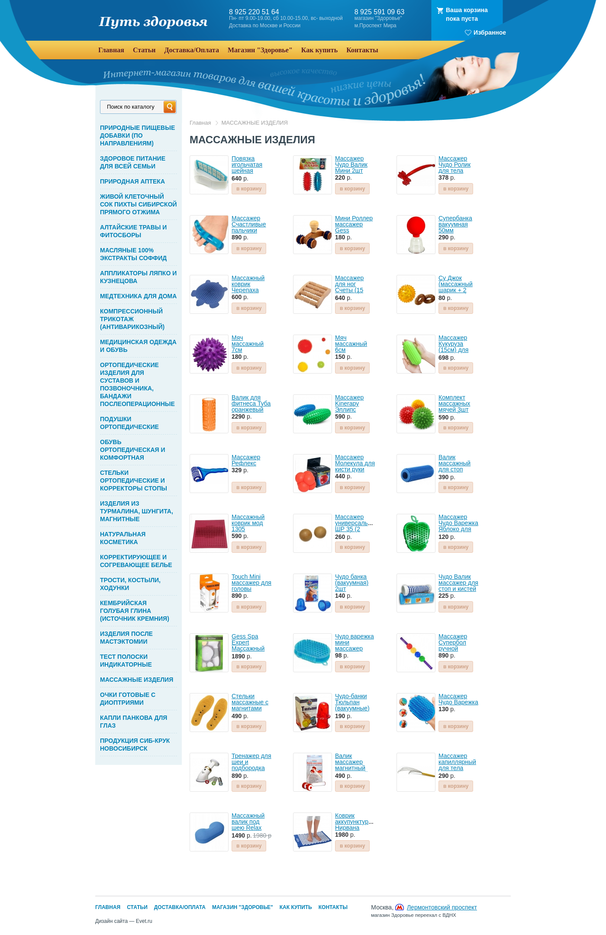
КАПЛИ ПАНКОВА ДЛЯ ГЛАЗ (133, 721)
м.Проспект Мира (375, 26)
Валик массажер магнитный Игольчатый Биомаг (351, 767)
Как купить (296, 907)
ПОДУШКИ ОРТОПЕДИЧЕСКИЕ (129, 423)
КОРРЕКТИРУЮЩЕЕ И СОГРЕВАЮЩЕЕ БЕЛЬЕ (136, 561)
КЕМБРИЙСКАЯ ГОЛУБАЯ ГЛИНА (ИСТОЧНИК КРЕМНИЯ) (134, 611)
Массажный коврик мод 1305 (248, 522)
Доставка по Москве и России (264, 26)
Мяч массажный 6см (351, 343)
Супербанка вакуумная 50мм (455, 224)
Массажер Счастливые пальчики (249, 224)
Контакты (333, 907)
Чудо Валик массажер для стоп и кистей (458, 582)
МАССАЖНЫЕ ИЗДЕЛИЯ (136, 679)
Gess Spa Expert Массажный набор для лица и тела (248, 648)
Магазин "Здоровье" (242, 907)
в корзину (248, 189)
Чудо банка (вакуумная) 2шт (351, 582)
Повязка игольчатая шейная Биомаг (247, 167)
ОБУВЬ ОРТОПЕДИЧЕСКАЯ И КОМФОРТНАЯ (132, 449)
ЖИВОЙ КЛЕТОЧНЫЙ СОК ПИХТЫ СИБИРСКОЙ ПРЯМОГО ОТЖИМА (138, 204)
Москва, (424, 911)
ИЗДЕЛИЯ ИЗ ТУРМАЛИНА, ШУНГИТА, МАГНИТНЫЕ (136, 511)
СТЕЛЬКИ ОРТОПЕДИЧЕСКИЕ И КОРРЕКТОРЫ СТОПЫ (133, 480)
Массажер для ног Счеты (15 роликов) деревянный (352, 290)
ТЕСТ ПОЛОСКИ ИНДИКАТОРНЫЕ (126, 660)
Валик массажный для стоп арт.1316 (454, 466)
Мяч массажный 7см (248, 343)
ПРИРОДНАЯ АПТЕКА (132, 181)
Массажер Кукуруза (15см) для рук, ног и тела (453, 349)
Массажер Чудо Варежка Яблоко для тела (458, 525)
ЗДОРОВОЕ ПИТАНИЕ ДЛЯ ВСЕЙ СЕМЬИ (132, 162)
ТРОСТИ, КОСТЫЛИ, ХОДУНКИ (130, 584)
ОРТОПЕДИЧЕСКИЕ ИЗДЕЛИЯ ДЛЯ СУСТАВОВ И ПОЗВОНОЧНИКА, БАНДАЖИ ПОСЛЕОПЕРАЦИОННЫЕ (137, 384)
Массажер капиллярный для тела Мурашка (457, 764)
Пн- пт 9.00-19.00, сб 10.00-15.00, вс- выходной (286, 18)
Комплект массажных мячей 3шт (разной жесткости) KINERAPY (454, 412)
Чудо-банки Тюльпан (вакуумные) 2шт (352, 705)
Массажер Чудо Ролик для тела (454, 164)
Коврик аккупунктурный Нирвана (357, 821)
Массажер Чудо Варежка (458, 699)
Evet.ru (144, 921)
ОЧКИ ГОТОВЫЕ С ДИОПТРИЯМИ (127, 698)
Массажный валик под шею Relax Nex (248, 824)
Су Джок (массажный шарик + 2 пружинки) (455, 287)
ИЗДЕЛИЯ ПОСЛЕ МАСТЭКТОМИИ (126, 637)
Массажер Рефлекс (246, 460)
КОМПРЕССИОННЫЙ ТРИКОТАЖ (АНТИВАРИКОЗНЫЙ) (132, 319)
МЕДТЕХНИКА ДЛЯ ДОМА (138, 296)
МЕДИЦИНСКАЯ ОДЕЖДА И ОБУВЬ (138, 346)
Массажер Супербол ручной (452, 642)
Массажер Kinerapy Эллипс (349, 403)
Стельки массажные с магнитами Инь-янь (250, 705)
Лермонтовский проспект (442, 907)
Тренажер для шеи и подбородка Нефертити (251, 764)
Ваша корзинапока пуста (467, 14)
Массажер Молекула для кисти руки (355, 463)
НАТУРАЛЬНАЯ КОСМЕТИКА (122, 538)
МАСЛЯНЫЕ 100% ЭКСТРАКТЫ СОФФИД (133, 254)
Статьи (137, 907)
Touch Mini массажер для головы (251, 582)
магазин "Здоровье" (378, 18)
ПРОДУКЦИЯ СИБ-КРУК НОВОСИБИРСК (135, 744)
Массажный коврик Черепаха (248, 283)
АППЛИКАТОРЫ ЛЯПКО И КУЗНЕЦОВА (138, 277)
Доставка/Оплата (180, 907)
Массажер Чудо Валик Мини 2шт (351, 164)
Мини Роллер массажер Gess (354, 224)
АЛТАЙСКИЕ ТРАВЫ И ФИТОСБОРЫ (133, 231)
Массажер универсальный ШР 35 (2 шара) (357, 525)
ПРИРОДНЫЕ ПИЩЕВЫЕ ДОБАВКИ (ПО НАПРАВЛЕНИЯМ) (137, 135)
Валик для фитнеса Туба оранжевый (251, 403)
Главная (200, 123)
